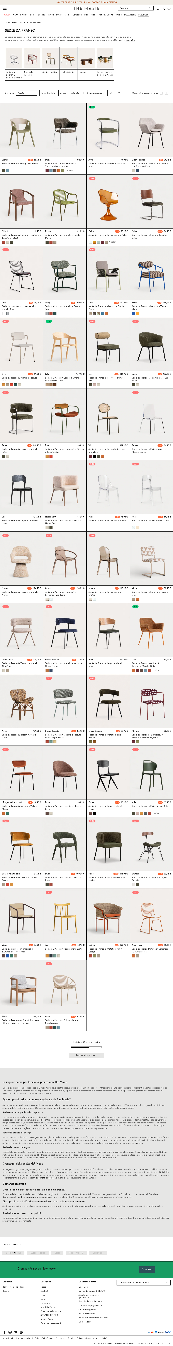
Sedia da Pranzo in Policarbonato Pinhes (107, 235)
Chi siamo (7, 1281)
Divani (59, 15)
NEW (15, 15)
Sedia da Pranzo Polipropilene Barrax (20, 163)
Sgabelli (42, 15)
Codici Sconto (85, 1322)
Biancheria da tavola (51, 1311)
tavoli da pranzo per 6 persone (32, 1197)
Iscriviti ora (147, 1269)
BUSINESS (143, 15)
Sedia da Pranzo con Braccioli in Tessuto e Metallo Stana (60, 165)
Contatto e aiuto (87, 1281)
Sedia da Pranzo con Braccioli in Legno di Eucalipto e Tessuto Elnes (21, 1022)
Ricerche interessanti (51, 1323)
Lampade (77, 15)
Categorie (46, 1281)
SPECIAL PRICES (49, 1315)
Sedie (33, 15)
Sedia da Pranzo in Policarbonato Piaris (107, 520)
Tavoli (51, 15)
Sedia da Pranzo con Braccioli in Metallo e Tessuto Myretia (147, 736)
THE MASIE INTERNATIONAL (134, 1282)
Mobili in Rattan (48, 1307)
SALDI (7, 15)
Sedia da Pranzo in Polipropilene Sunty (63, 949)
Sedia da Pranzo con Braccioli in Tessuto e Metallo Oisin (147, 665)
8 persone (52, 1197)
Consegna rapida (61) (96, 93)
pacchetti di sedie (45, 1178)
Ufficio (118, 15)
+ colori (69, 170)
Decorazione (90, 15)
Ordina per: (10, 93)
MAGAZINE (130, 15)
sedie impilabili (108, 1206)
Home (7, 23)
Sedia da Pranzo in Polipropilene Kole (150, 806)
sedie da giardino (134, 1143)
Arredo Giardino (48, 1319)
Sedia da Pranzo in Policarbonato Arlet (151, 520)
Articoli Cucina (106, 15)
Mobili (67, 15)
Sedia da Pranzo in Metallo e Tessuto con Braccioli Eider (150, 165)
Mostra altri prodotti (86, 1055)
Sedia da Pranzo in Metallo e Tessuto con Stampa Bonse (63, 736)
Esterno (24, 15)
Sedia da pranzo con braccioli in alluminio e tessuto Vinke (17, 950)
